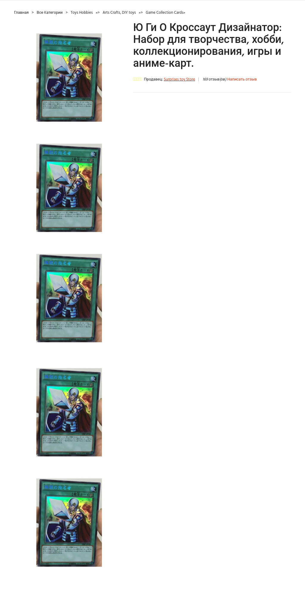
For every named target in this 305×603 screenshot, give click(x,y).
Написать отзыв (242, 79)
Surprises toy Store (179, 79)
